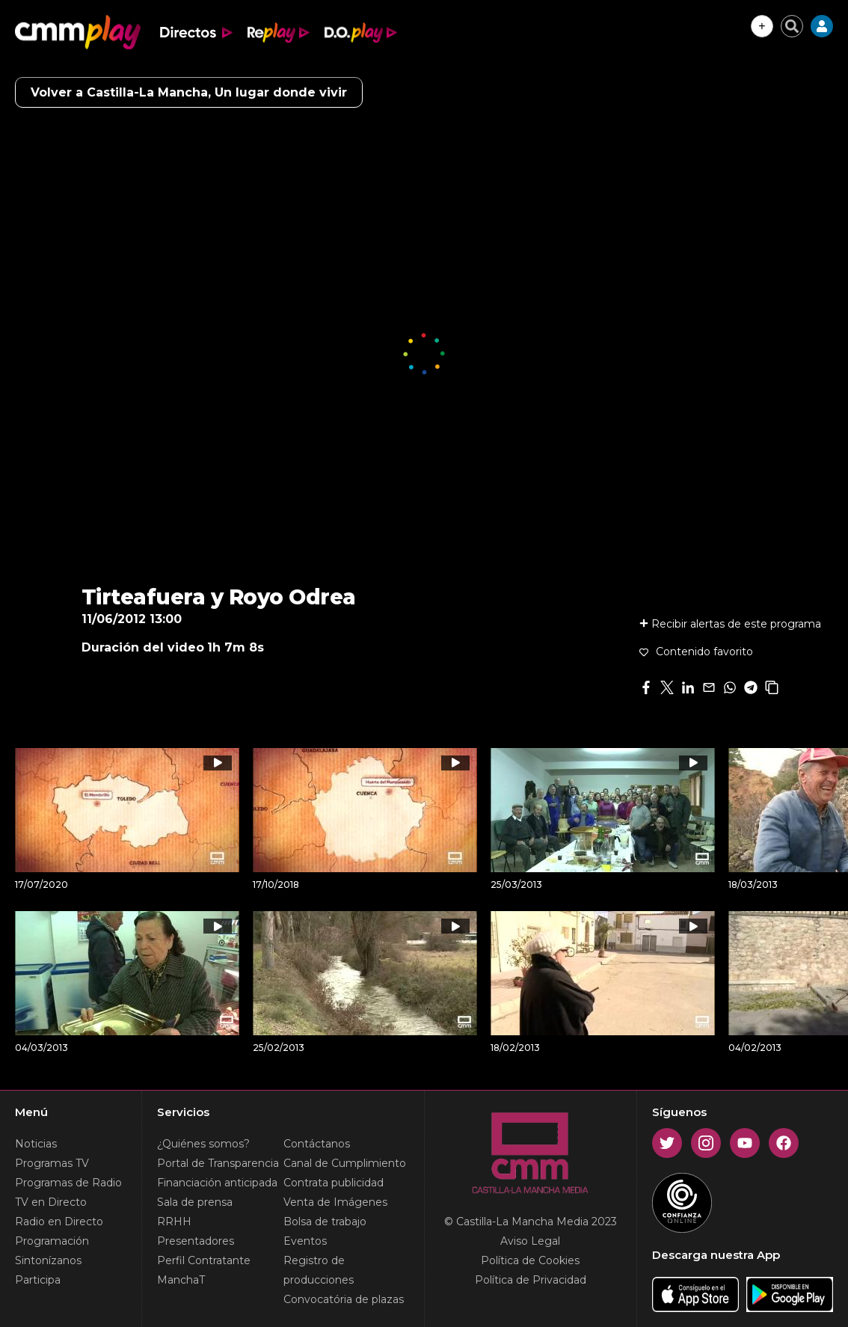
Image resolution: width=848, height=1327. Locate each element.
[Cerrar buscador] (792, 26)
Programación (52, 1241)
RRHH (174, 1221)
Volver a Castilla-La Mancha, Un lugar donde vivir (189, 92)
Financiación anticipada (217, 1182)
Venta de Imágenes (335, 1202)
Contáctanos (316, 1143)
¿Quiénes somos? (203, 1143)
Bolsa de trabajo (324, 1221)
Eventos (305, 1241)
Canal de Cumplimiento (344, 1163)
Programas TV (52, 1163)
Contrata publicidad (333, 1182)
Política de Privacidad (530, 1280)
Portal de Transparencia (218, 1163)
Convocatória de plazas (343, 1299)
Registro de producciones (318, 1270)
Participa (38, 1280)
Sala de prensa (195, 1202)
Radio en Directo (59, 1221)
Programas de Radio (68, 1182)
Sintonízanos (48, 1260)
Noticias (36, 1143)
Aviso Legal (530, 1241)
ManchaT (181, 1280)
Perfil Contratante (204, 1260)
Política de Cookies (530, 1260)
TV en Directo (51, 1202)
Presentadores (195, 1241)
